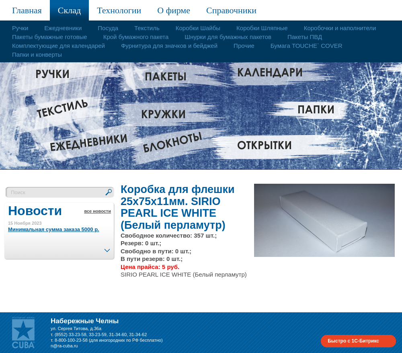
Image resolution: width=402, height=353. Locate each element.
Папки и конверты (37, 54)
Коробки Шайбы (198, 28)
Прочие (244, 45)
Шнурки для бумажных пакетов (228, 36)
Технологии (119, 10)
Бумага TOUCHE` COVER (307, 45)
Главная (27, 10)
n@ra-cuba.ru (64, 345)
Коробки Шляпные (262, 28)
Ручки (20, 28)
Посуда (108, 28)
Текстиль (147, 28)
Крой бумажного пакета (136, 36)
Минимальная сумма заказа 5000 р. (53, 229)
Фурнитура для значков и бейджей (169, 45)
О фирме (173, 10)
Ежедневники (63, 28)
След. (107, 248)
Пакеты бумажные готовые (49, 36)
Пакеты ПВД (304, 36)
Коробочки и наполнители (340, 28)
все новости (97, 211)
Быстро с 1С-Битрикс (353, 341)
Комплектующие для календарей (58, 45)
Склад (69, 10)
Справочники (231, 10)
